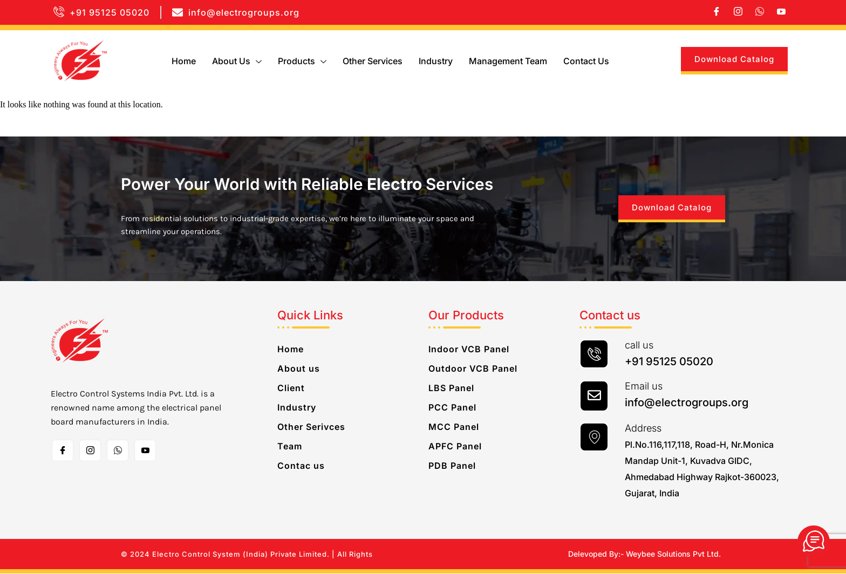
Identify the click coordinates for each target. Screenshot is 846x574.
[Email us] (594, 396)
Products (302, 61)
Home (184, 61)
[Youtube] (781, 12)
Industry (436, 61)
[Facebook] (716, 12)
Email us (644, 386)
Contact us (586, 61)
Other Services (372, 61)
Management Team (508, 61)
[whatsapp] (760, 12)
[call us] (594, 354)
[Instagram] (738, 12)
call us (639, 345)
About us (237, 61)
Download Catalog (734, 59)
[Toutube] (145, 451)
